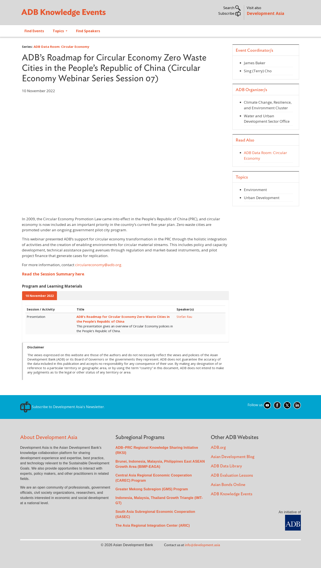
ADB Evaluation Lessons (232, 475)
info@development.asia (202, 545)
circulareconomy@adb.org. (98, 264)
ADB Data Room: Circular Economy (61, 46)
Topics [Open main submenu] (59, 31)
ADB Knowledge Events (231, 494)
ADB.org (218, 448)
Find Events (34, 31)
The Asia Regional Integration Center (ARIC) (152, 525)
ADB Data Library (226, 466)
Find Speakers (88, 31)
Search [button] (232, 7)
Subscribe (229, 13)
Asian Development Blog (232, 457)
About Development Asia (48, 437)
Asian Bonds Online (228, 485)
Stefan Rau (184, 316)
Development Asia (265, 13)
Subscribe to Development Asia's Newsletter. (62, 406)
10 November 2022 (39, 296)
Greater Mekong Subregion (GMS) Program (151, 489)
